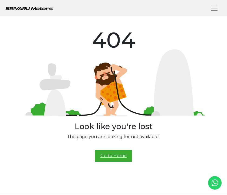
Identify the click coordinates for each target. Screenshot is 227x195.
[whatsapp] (215, 183)
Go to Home (113, 155)
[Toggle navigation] (214, 8)
